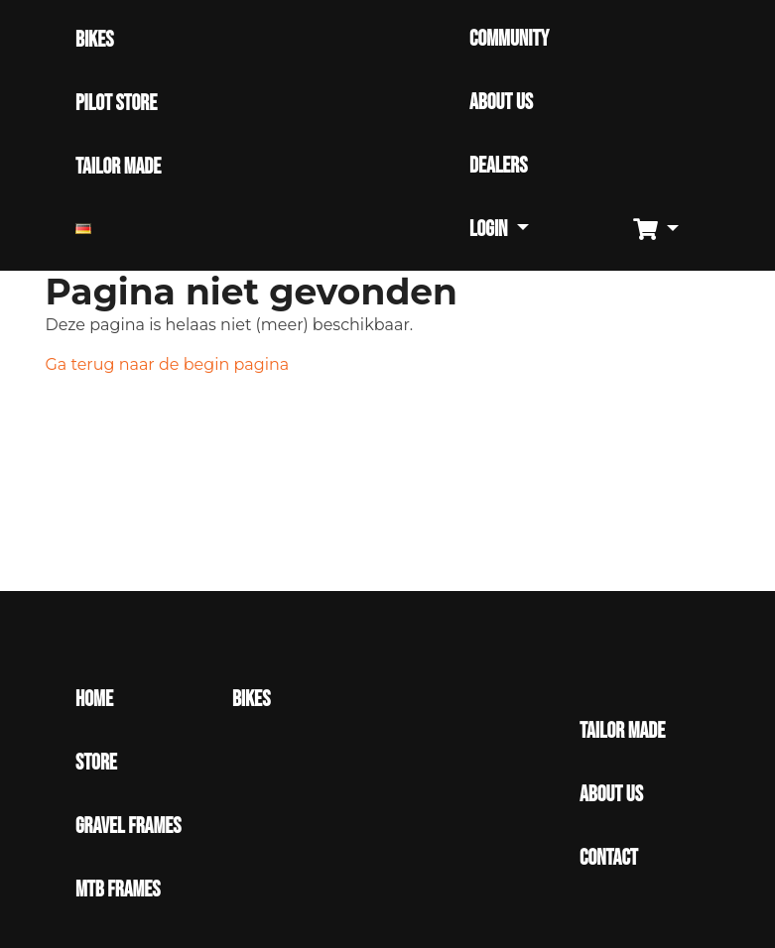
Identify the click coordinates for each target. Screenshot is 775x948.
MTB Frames (118, 890)
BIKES (94, 40)
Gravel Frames (128, 826)
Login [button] (490, 229)
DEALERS (498, 166)
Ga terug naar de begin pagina (168, 364)
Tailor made (622, 731)
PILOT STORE (116, 103)
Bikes (251, 699)
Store (96, 763)
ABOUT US (501, 102)
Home (94, 699)
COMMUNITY (509, 39)
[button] (663, 230)
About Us (611, 794)
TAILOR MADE (118, 167)
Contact (609, 858)
